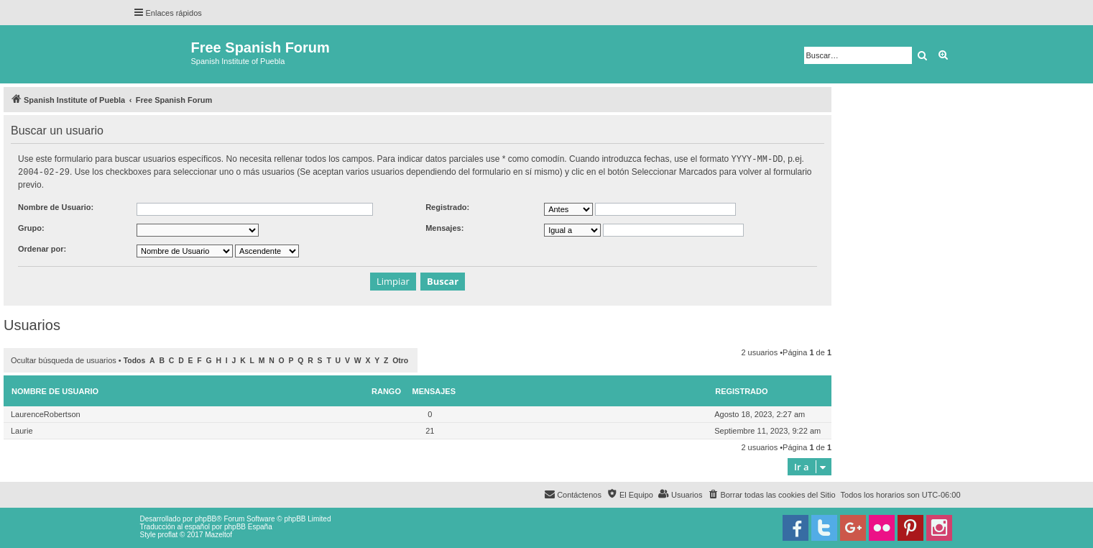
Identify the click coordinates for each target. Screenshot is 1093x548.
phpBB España (248, 525)
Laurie (22, 429)
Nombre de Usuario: (55, 205)
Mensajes (434, 389)
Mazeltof (218, 533)
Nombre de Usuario (54, 389)
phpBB (205, 517)
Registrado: (447, 205)
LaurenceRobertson (45, 412)
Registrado (741, 389)
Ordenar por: (42, 247)
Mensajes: (444, 226)
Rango (386, 389)
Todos (135, 359)
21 (429, 429)
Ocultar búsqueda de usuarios (63, 359)
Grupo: (31, 226)
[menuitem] (771, 493)
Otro (400, 359)
